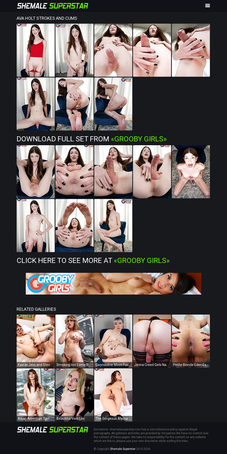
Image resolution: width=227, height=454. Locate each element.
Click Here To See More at (93, 260)
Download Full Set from (92, 139)
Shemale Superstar (122, 449)
